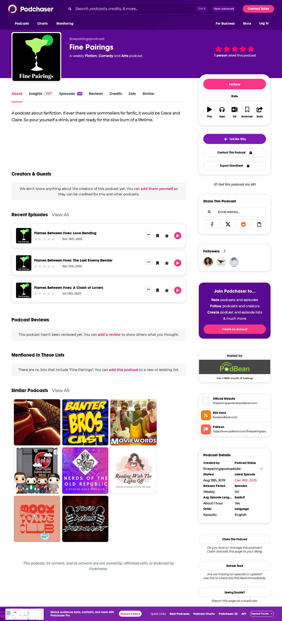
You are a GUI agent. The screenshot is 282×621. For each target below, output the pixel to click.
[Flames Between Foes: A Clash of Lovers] (23, 290)
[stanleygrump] (234, 262)
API (243, 613)
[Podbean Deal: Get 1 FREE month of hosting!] (234, 369)
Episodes (70, 93)
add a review (109, 334)
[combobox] (150, 8)
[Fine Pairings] (36, 57)
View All (60, 214)
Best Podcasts (179, 613)
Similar (148, 93)
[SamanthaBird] (221, 262)
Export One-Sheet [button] (234, 165)
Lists (132, 93)
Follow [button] (234, 84)
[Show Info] (261, 469)
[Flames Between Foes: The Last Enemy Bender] (23, 263)
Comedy (106, 56)
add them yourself (157, 189)
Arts (124, 56)
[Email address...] (234, 211)
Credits (116, 93)
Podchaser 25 (228, 613)
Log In (264, 23)
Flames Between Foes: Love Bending (65, 233)
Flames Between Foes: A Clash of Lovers (68, 287)
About (16, 93)
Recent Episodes (29, 215)
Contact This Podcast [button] (234, 152)
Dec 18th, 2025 (246, 480)
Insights (41, 93)
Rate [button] (234, 96)
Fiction (91, 56)
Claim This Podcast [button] (234, 539)
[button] (23, 23)
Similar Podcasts (29, 390)
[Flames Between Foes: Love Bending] (23, 235)
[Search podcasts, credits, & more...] (134, 9)
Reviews (96, 93)
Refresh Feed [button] (234, 566)
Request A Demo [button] (130, 613)
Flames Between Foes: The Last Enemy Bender (73, 260)
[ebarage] (208, 262)
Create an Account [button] (235, 329)
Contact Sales (258, 9)
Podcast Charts (204, 613)
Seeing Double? (235, 592)
